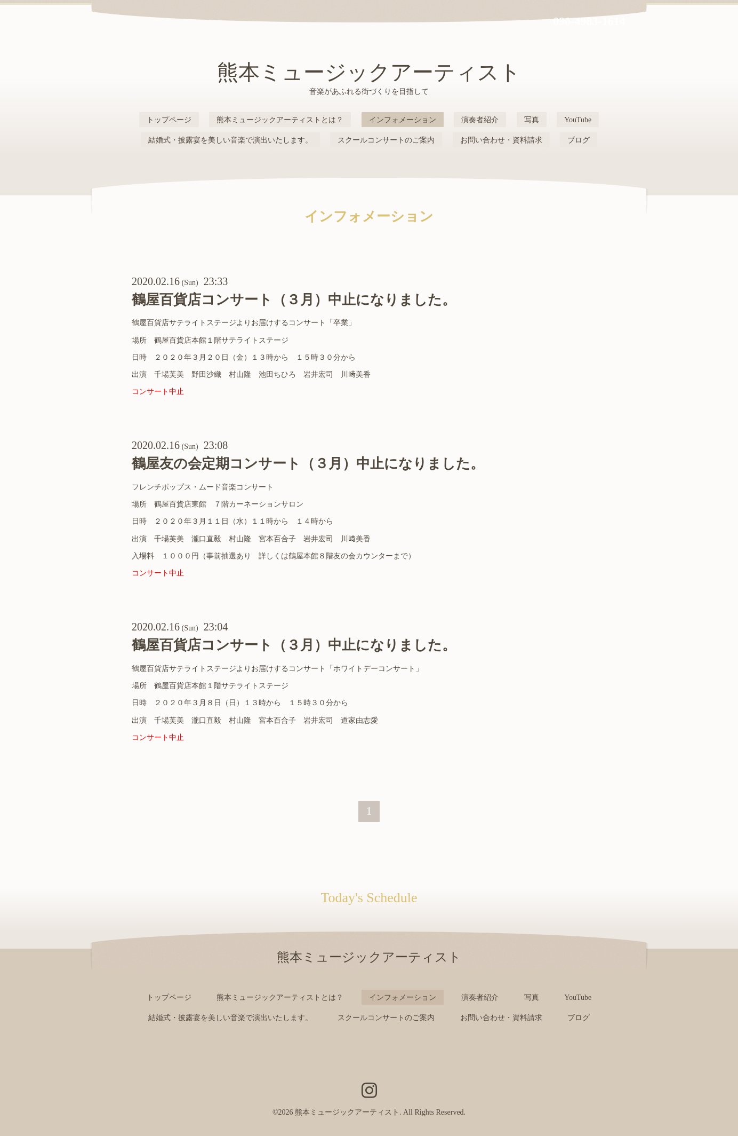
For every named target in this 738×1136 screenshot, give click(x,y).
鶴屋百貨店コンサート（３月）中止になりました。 (294, 299)
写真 (531, 120)
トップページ (169, 120)
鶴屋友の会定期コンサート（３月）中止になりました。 (308, 463)
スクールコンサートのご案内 (386, 140)
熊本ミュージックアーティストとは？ (279, 120)
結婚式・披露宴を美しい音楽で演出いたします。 (230, 140)
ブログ (578, 140)
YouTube (577, 120)
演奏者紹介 (480, 120)
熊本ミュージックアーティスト (369, 72)
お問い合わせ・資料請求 (501, 140)
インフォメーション (402, 120)
